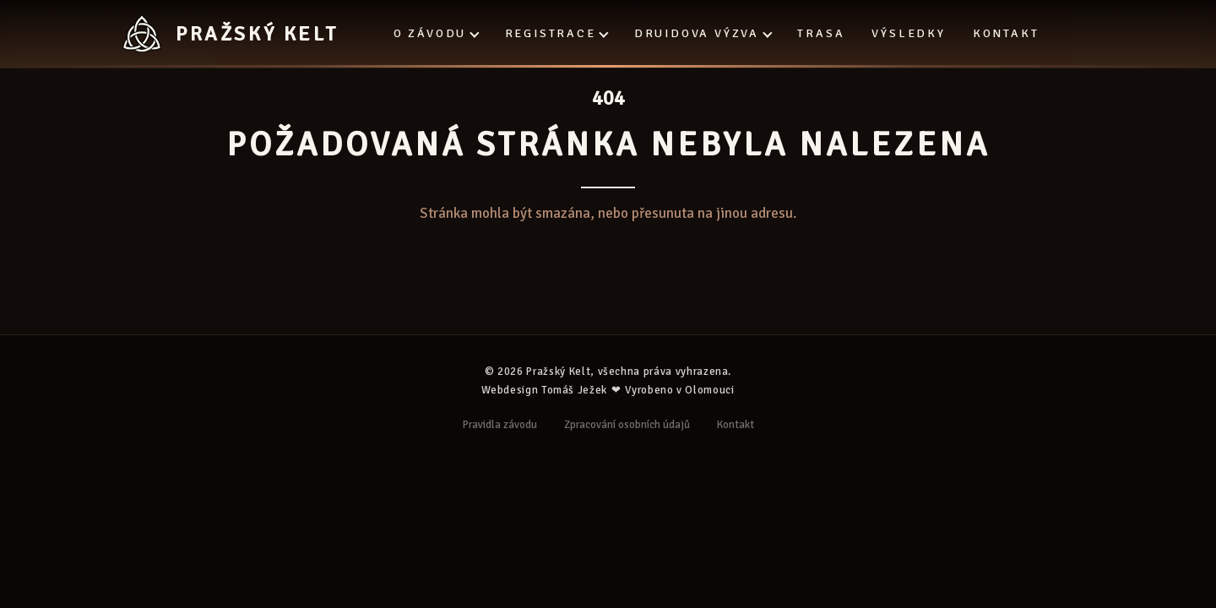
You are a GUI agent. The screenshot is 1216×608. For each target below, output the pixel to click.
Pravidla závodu (500, 425)
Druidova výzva (702, 33)
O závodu (436, 33)
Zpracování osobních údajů (627, 425)
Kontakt (1006, 33)
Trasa (820, 33)
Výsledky (908, 33)
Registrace (556, 33)
